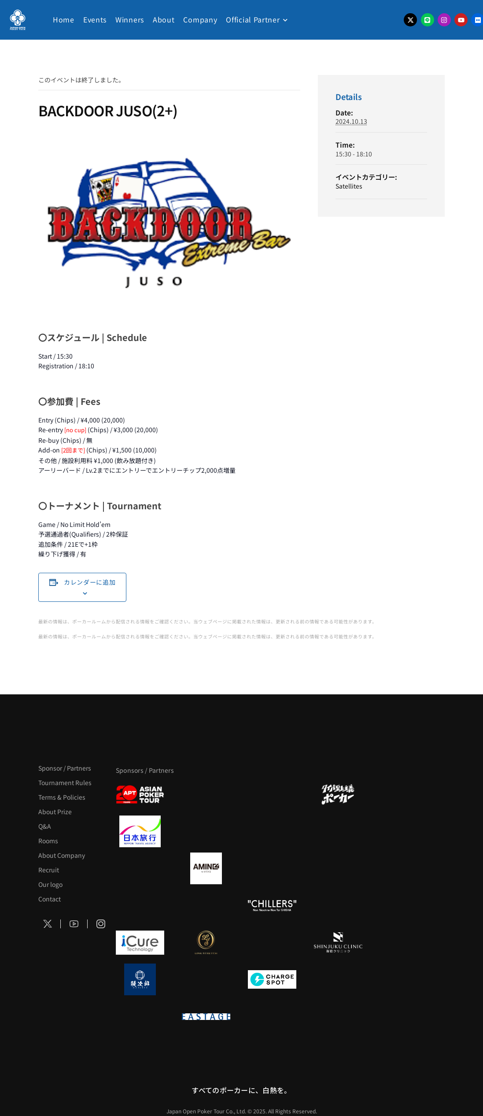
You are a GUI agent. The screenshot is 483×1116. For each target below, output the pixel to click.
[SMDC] (338, 979)
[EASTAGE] (206, 1016)
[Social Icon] (47, 924)
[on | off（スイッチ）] (140, 1016)
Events (95, 19)
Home (63, 19)
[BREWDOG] (338, 831)
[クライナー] (272, 868)
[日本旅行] (140, 831)
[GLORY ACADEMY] (206, 831)
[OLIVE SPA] (272, 942)
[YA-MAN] (338, 868)
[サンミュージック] (272, 794)
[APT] (140, 794)
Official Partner (253, 19)
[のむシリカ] (140, 905)
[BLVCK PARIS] (206, 794)
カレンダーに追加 (90, 582)
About (164, 19)
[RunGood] (206, 905)
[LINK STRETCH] (206, 942)
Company (200, 19)
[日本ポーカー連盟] (272, 1016)
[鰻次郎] (140, 979)
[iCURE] (140, 942)
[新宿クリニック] (338, 942)
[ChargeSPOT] (272, 979)
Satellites (349, 186)
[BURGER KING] (140, 868)
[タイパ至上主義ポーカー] (338, 794)
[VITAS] (206, 868)
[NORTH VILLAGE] (206, 979)
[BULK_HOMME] (338, 905)
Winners (129, 19)
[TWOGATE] (272, 831)
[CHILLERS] (272, 905)
